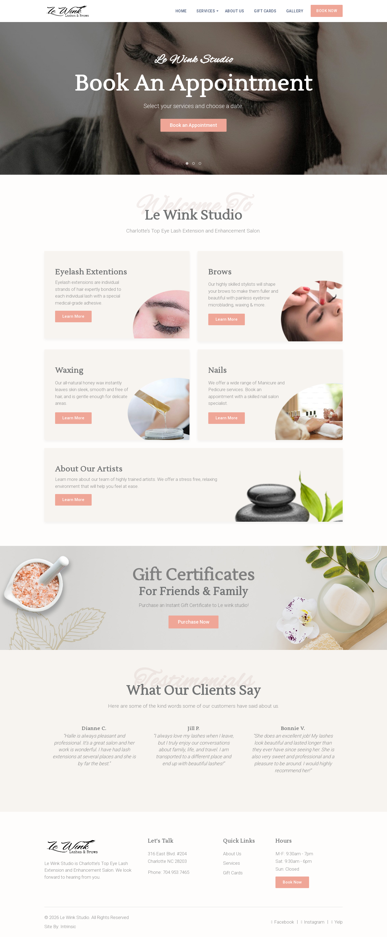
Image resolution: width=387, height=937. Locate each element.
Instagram (313, 922)
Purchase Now (193, 622)
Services (207, 11)
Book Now (326, 11)
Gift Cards (266, 11)
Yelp (337, 922)
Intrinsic (68, 926)
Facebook (283, 922)
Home (182, 11)
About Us (235, 11)
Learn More (73, 316)
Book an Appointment (193, 125)
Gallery (295, 11)
